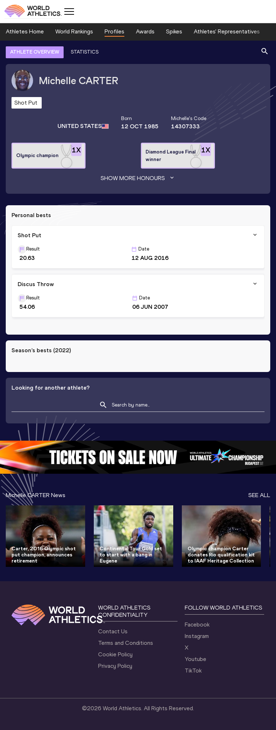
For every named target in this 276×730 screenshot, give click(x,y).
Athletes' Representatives (227, 31)
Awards (145, 31)
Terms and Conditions (125, 642)
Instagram (197, 636)
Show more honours (138, 178)
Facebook (197, 624)
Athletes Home (25, 31)
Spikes (174, 31)
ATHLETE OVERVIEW (34, 52)
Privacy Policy (115, 665)
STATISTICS (84, 52)
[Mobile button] (69, 11)
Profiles (114, 31)
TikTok (193, 670)
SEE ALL (259, 495)
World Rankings (74, 31)
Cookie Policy (115, 654)
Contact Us (113, 631)
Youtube (195, 659)
